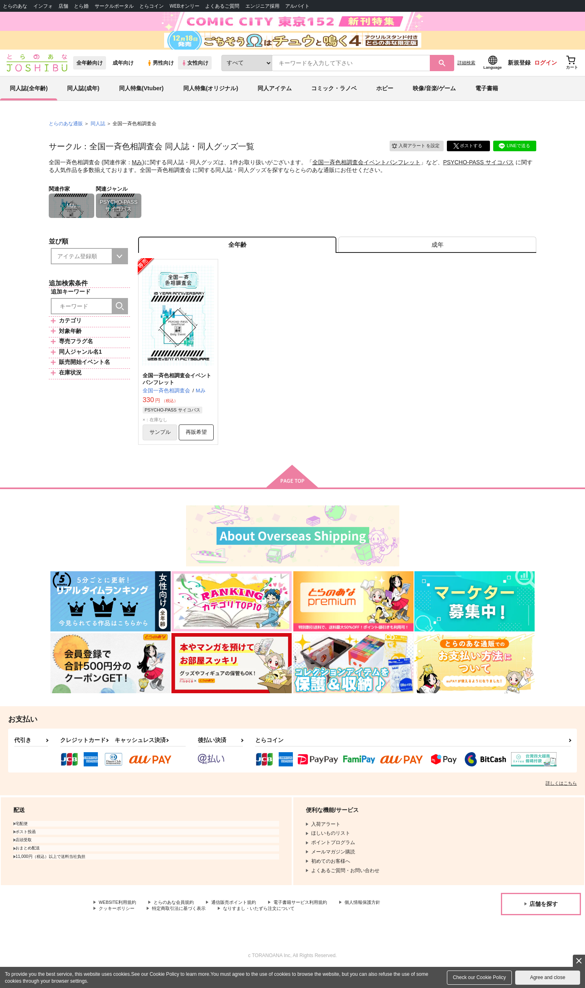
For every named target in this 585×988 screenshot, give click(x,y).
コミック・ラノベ (334, 99)
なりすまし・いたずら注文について (270, 926)
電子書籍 (486, 99)
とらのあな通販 (66, 134)
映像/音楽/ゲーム (434, 99)
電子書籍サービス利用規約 (314, 919)
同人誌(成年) (83, 99)
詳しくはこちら (561, 799)
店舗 (63, 5)
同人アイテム (275, 99)
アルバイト (297, 5)
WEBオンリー (184, 5)
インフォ (43, 5)
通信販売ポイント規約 (243, 919)
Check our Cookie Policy (479, 977)
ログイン (545, 73)
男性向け (160, 74)
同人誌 (98, 134)
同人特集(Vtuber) (141, 99)
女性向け (194, 74)
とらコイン (151, 5)
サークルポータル (114, 5)
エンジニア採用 (262, 5)
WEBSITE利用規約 (119, 919)
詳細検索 (466, 73)
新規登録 (519, 73)
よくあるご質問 (222, 5)
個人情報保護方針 (380, 919)
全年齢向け (89, 74)
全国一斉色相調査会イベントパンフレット (366, 173)
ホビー (384, 99)
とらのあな (15, 5)
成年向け (123, 74)
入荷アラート (413, 156)
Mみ (137, 173)
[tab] (437, 258)
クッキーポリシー (118, 926)
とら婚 (81, 5)
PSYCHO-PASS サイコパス (478, 173)
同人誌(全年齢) (29, 99)
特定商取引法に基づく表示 (184, 926)
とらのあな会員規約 (180, 919)
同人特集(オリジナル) (210, 99)
